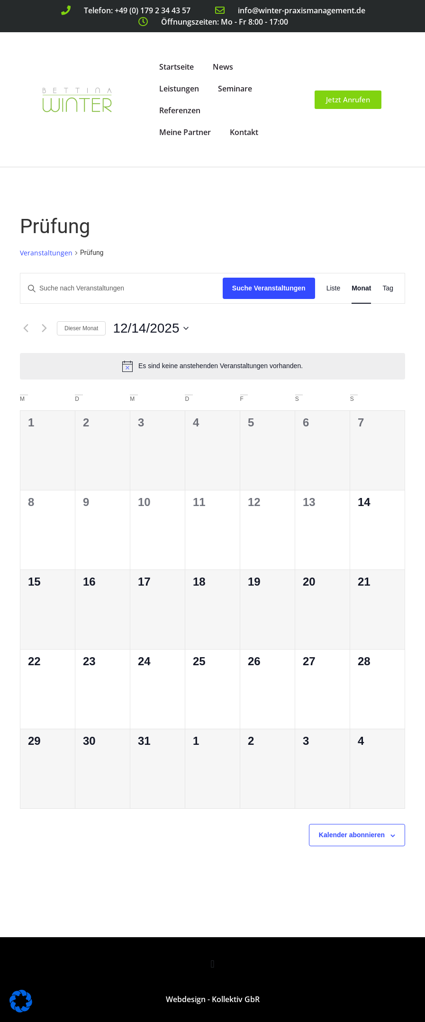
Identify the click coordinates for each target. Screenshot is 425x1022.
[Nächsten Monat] (44, 328)
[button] (212, 964)
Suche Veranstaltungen (269, 288)
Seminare (235, 88)
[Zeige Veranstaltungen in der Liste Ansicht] (333, 288)
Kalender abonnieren (352, 835)
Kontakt (244, 132)
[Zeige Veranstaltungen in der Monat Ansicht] (361, 288)
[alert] (212, 366)
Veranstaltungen (46, 252)
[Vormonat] (25, 328)
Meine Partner (185, 132)
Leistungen (179, 88)
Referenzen (179, 110)
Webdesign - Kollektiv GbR (213, 999)
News (223, 67)
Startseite (176, 67)
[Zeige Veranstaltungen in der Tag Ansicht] (387, 288)
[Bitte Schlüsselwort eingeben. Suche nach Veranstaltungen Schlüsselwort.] (121, 288)
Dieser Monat (81, 328)
